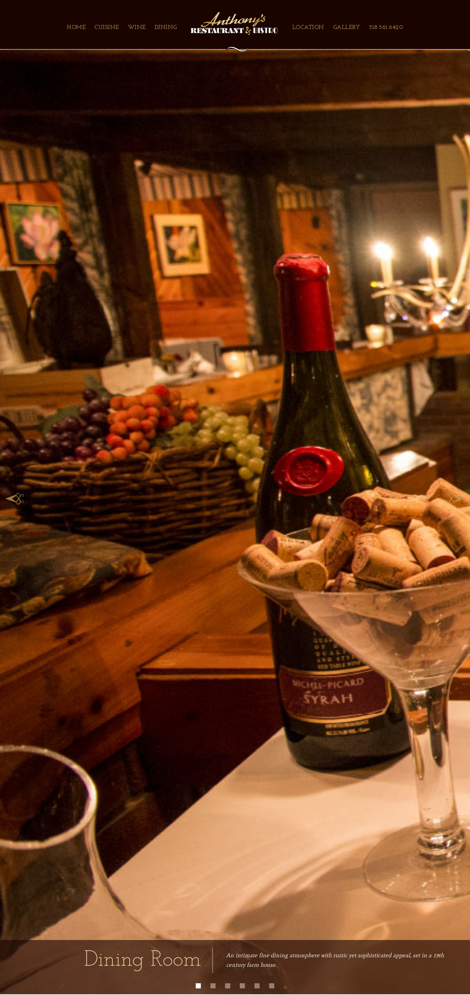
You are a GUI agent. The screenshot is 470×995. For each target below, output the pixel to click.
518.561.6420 (386, 27)
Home (76, 27)
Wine (137, 27)
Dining (166, 27)
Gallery (347, 27)
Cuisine (106, 27)
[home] (234, 23)
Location (308, 27)
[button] (14, 497)
